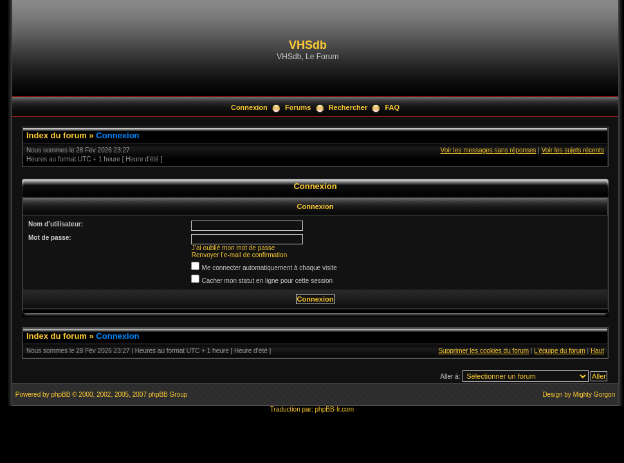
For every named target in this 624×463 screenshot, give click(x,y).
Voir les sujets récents (573, 150)
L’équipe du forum (559, 350)
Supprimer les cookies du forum (483, 350)
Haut (597, 350)
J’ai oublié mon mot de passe (233, 247)
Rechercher (348, 107)
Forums (298, 107)
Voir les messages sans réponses (489, 150)
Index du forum (56, 135)
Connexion (249, 107)
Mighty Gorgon (594, 394)
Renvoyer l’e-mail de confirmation (239, 255)
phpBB (60, 394)
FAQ (392, 107)
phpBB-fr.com (334, 409)
